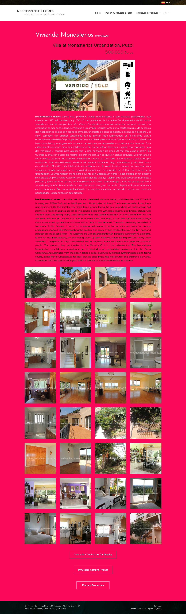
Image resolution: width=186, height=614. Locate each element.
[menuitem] (99, 13)
